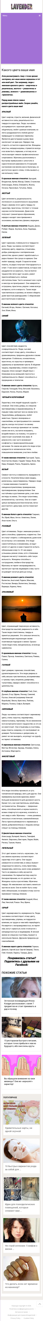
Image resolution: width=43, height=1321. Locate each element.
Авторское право (21, 1312)
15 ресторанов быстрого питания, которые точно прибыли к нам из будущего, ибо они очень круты (20, 1043)
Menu (5, 16)
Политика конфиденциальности (21, 1309)
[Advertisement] (21, 41)
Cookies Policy (29, 1318)
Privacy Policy (15, 1318)
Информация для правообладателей (21, 1315)
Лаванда (14, 1306)
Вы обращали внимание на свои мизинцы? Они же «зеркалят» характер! (19, 1081)
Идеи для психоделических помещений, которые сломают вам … (20, 1207)
